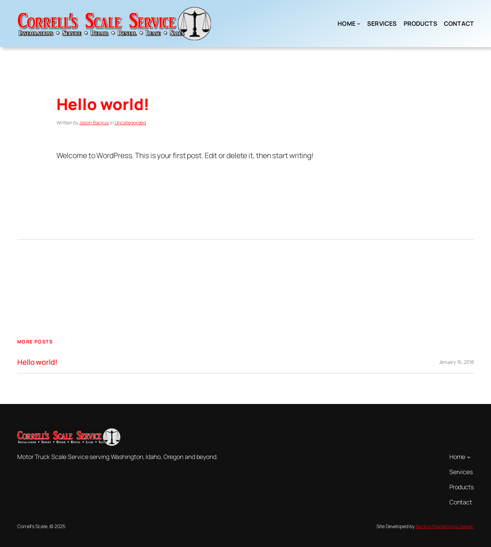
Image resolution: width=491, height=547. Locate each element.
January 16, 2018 (456, 362)
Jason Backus (94, 122)
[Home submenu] (359, 23)
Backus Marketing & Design (445, 526)
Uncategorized (130, 122)
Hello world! (37, 362)
